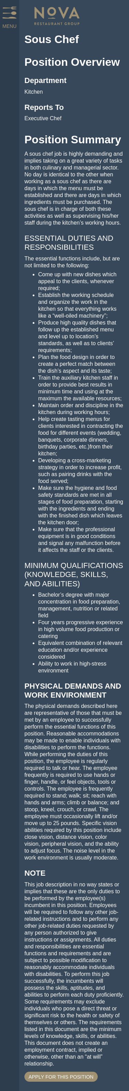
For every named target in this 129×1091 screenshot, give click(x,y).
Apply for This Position (61, 1077)
